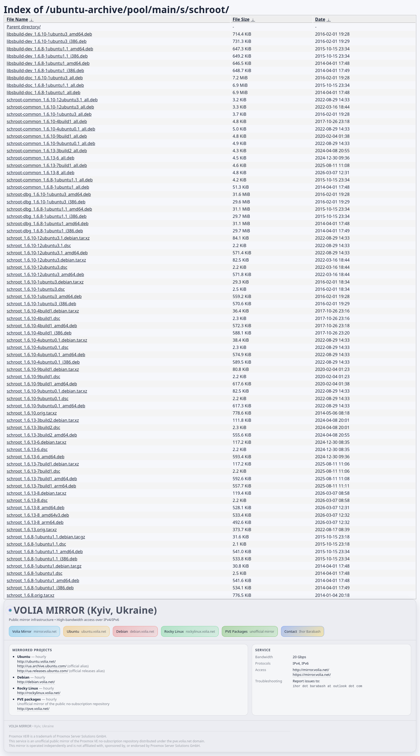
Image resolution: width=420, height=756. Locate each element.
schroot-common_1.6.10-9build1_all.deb (47, 136)
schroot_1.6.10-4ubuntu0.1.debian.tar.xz (47, 340)
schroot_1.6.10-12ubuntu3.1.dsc (39, 245)
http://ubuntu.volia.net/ (36, 661)
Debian (135, 631)
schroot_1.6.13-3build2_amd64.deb (42, 435)
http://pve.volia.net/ (33, 708)
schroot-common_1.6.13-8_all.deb (40, 173)
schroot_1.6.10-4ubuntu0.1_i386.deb (43, 362)
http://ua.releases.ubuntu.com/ (42, 670)
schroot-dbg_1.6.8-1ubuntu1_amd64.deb (47, 223)
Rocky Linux (189, 631)
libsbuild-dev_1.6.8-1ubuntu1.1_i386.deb (47, 56)
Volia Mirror (34, 631)
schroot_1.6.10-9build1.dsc (33, 376)
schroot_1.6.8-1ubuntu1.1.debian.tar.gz (46, 537)
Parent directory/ (24, 27)
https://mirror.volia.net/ (312, 674)
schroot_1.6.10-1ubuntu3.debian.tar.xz (45, 282)
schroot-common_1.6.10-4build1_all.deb (47, 121)
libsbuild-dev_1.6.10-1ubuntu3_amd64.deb (49, 34)
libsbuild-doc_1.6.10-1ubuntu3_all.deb (45, 78)
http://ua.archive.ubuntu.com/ (41, 666)
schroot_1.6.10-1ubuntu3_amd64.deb (44, 296)
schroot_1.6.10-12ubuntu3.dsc (37, 267)
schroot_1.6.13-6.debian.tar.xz (36, 442)
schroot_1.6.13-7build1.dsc (33, 471)
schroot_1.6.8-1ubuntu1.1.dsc (36, 544)
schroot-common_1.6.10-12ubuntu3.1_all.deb (52, 100)
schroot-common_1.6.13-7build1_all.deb (47, 165)
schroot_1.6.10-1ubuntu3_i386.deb (41, 304)
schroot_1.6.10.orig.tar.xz (32, 413)
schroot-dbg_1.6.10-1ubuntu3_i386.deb (46, 202)
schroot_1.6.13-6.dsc (27, 449)
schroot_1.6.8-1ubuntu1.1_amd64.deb (45, 551)
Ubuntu (86, 631)
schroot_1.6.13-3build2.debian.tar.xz (43, 420)
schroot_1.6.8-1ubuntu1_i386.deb (40, 588)
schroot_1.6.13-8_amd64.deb (35, 508)
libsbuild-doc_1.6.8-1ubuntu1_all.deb (43, 92)
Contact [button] (302, 631)
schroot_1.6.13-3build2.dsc (33, 427)
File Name (17, 19)
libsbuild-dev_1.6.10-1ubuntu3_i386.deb (47, 41)
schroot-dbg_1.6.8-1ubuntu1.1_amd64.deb (49, 209)
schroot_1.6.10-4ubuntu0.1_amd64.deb (46, 354)
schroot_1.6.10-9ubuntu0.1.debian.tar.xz (47, 391)
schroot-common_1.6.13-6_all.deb (40, 158)
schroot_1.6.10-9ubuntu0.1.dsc (37, 398)
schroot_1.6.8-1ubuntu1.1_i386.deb (42, 559)
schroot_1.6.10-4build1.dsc (33, 318)
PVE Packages (249, 631)
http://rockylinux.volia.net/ (38, 692)
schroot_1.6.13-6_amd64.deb (35, 457)
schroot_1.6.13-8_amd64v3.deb (38, 515)
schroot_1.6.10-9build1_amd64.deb (42, 384)
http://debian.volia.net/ (36, 681)
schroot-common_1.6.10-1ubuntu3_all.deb (49, 114)
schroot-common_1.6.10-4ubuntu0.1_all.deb (51, 129)
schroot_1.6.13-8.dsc (27, 500)
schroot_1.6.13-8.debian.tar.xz (36, 493)
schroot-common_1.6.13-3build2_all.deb (47, 151)
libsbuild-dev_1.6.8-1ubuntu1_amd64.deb (48, 63)
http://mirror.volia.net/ (311, 669)
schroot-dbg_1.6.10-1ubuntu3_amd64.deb (49, 194)
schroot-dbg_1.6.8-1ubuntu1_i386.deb (45, 231)
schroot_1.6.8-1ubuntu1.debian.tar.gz (44, 566)
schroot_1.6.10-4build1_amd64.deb (42, 326)
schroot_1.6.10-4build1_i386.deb (39, 333)
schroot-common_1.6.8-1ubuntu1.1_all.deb (50, 180)
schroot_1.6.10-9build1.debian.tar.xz (43, 369)
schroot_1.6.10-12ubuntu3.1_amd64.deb (47, 253)
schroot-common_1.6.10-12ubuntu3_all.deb (50, 107)
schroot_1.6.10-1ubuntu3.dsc (36, 289)
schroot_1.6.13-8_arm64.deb (35, 522)
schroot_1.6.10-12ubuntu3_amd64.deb (45, 274)
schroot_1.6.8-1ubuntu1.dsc (34, 573)
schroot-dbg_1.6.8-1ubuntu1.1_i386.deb (47, 216)
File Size (241, 19)
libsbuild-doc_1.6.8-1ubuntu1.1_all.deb (45, 85)
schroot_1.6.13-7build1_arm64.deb (41, 486)
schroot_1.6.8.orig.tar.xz (30, 595)
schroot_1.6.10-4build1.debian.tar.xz (43, 311)
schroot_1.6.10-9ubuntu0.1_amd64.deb (46, 406)
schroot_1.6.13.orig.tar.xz (32, 529)
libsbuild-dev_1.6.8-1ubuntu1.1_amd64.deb (50, 49)
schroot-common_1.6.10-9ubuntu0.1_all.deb (51, 143)
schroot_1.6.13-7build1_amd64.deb (42, 479)
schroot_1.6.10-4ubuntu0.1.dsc (37, 347)
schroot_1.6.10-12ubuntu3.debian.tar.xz (46, 260)
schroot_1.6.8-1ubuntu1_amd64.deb (43, 580)
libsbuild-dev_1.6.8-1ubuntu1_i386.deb (45, 70)
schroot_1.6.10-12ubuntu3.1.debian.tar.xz (48, 238)
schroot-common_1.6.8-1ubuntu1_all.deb (48, 187)
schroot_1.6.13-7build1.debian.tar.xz (43, 464)
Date (320, 19)
